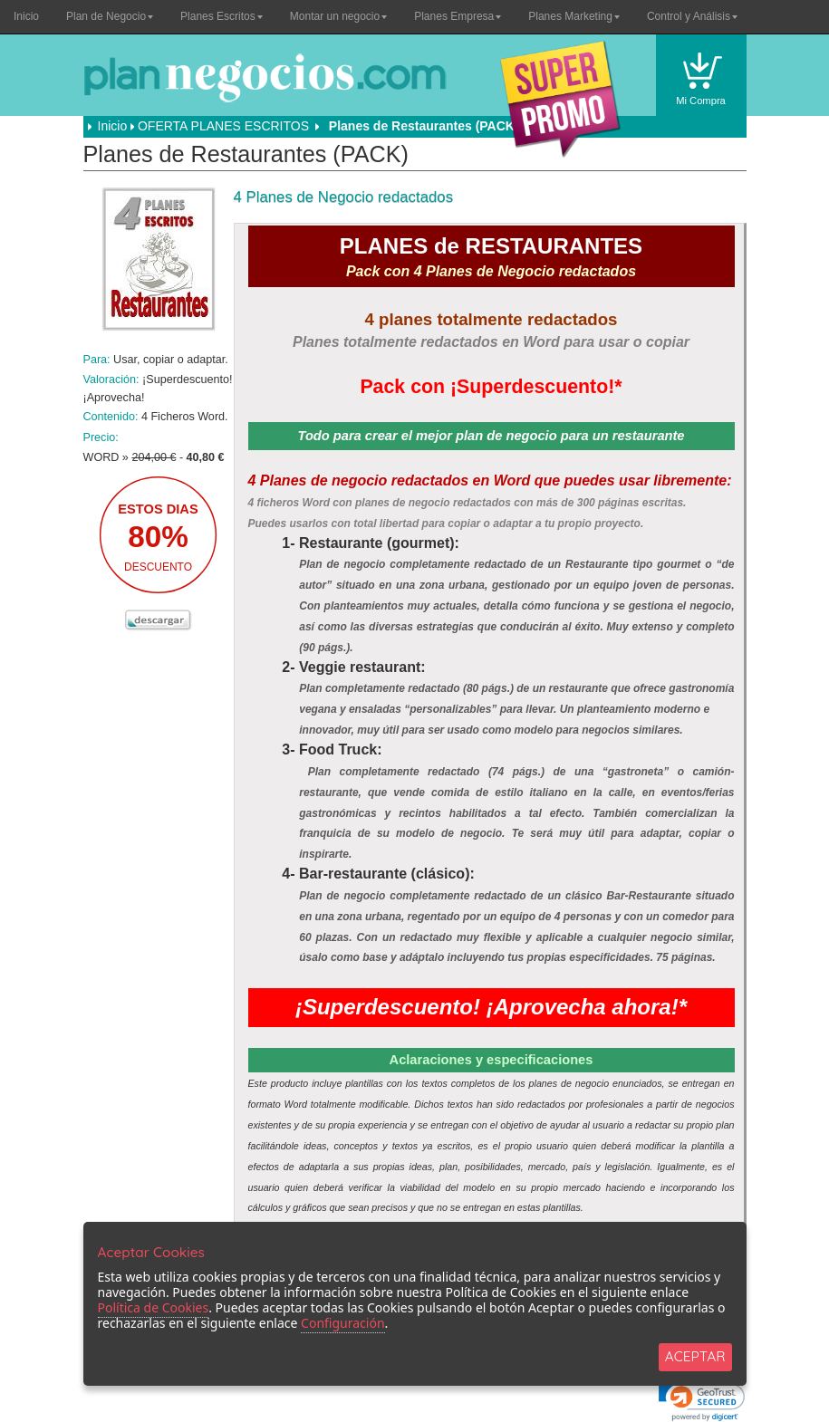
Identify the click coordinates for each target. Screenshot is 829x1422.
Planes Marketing (574, 16)
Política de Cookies (153, 1307)
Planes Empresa (457, 16)
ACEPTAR (695, 1356)
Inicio (26, 16)
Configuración (342, 1322)
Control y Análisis (692, 16)
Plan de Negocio (109, 16)
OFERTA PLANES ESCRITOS (223, 126)
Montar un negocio (338, 16)
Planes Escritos (221, 16)
